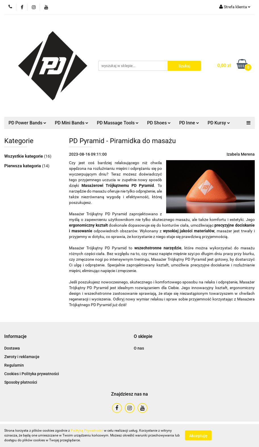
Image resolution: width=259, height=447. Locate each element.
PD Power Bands (27, 123)
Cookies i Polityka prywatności (31, 373)
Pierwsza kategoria (23, 165)
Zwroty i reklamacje (21, 356)
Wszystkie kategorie (24, 156)
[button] (15, 336)
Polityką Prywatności (87, 431)
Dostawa (12, 348)
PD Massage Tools (118, 123)
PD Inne (189, 123)
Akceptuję (198, 435)
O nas (139, 348)
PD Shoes (159, 123)
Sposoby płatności (20, 382)
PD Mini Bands (71, 123)
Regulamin (14, 365)
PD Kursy (219, 123)
